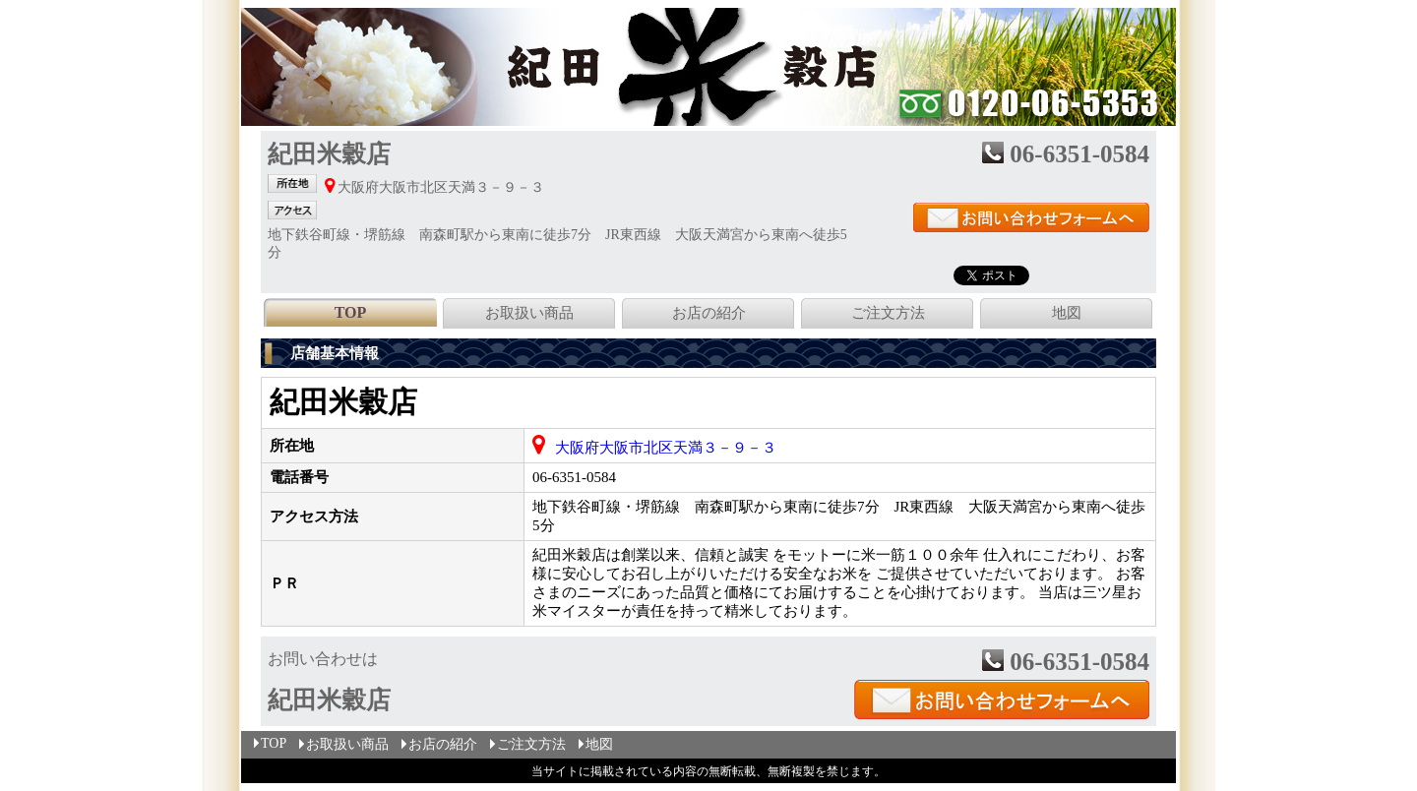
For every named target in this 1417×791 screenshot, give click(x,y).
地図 (1066, 313)
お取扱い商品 (529, 313)
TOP (268, 743)
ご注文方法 (888, 313)
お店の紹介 (709, 313)
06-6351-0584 (574, 477)
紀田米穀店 (343, 402)
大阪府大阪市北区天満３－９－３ (665, 448)
